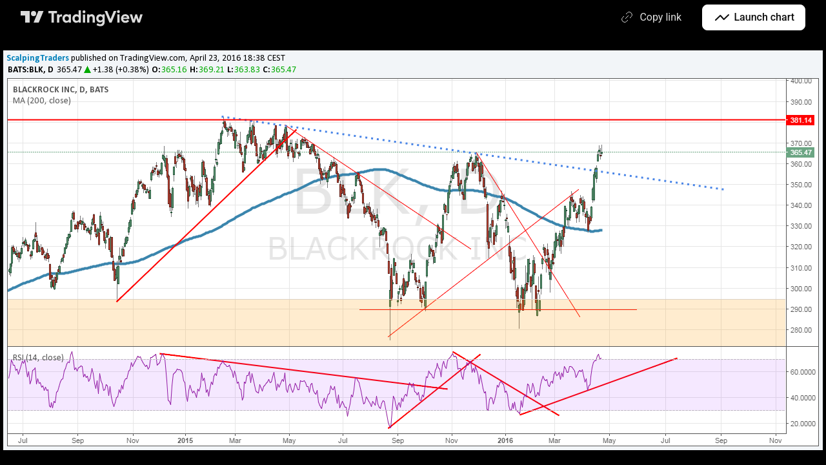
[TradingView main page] (82, 17)
